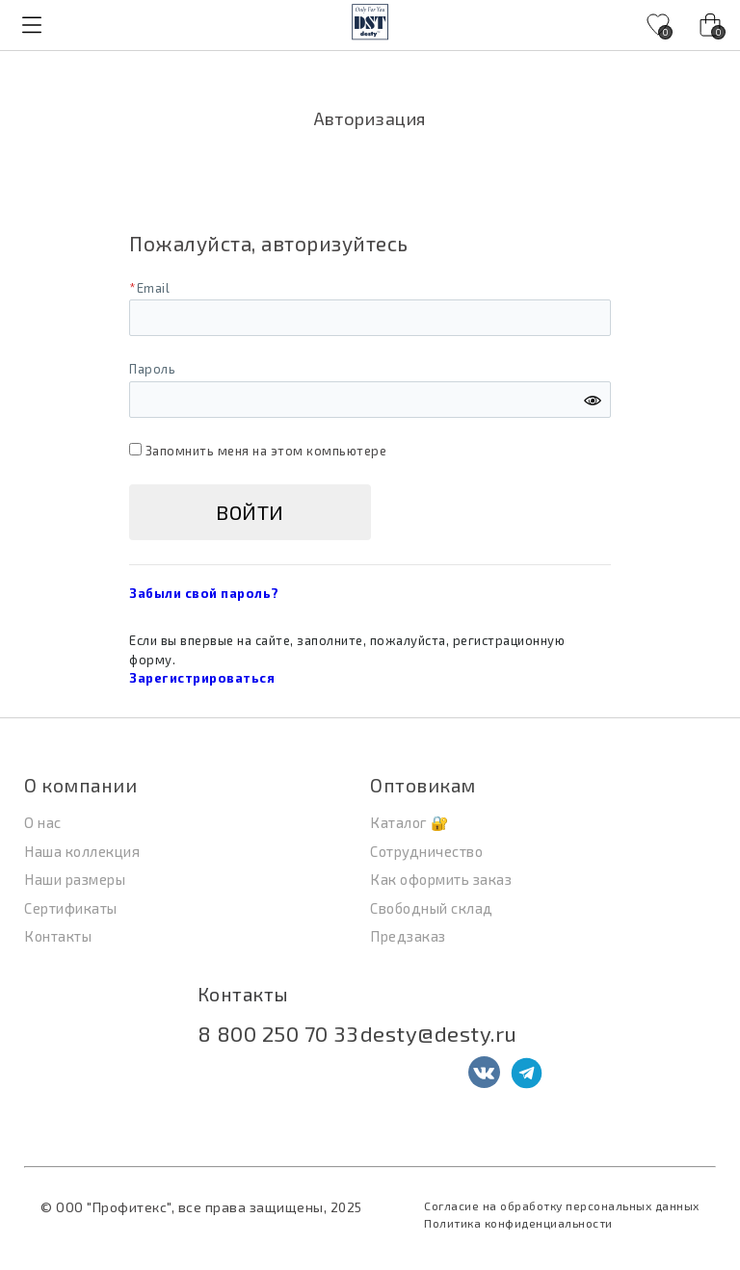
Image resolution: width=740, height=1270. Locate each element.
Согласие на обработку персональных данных (562, 1205)
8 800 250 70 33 (278, 1033)
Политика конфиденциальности (518, 1223)
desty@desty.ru (438, 1033)
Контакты (243, 994)
